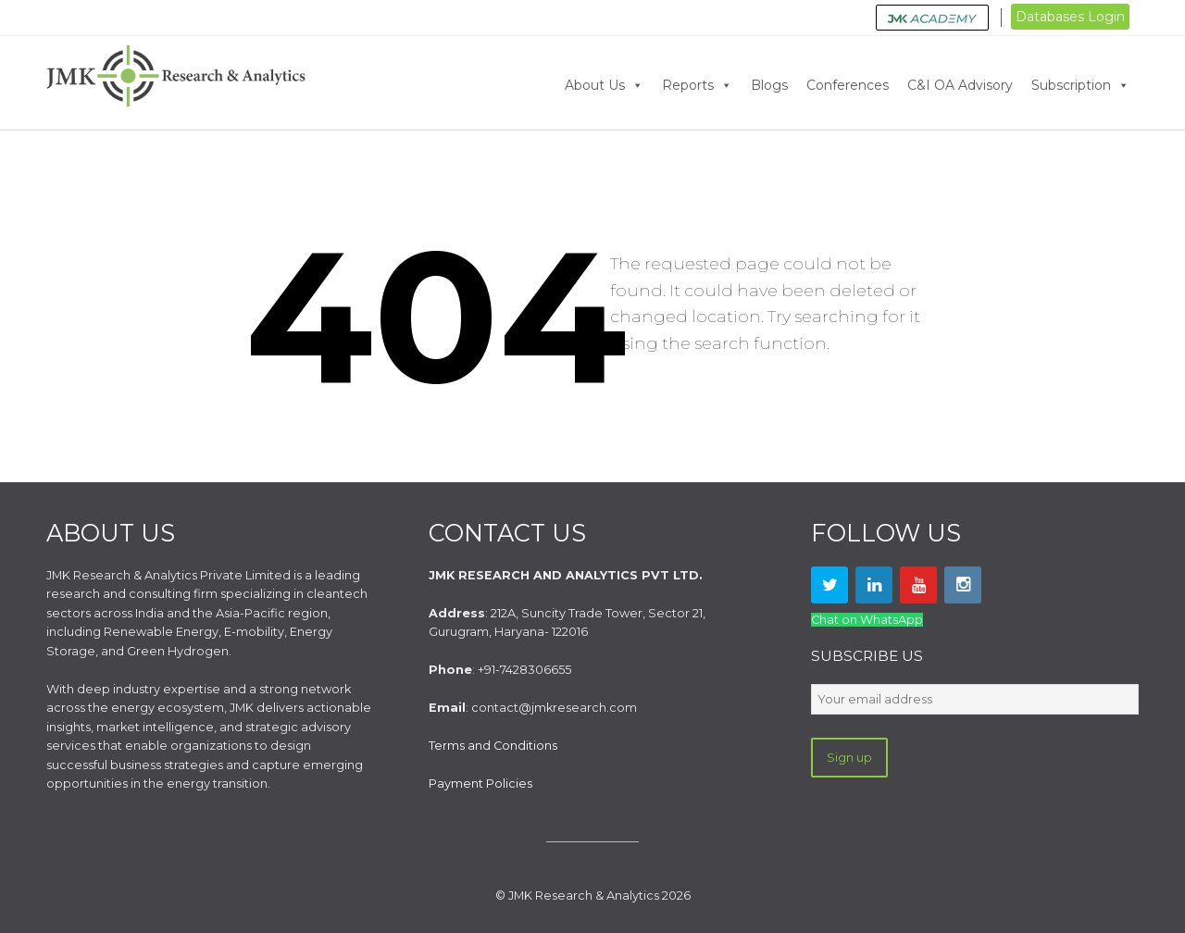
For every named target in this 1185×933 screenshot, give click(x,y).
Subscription (1080, 85)
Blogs (769, 85)
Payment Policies (480, 783)
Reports (697, 85)
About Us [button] (604, 85)
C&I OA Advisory (960, 85)
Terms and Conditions (493, 746)
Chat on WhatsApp (867, 620)
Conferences (847, 85)
